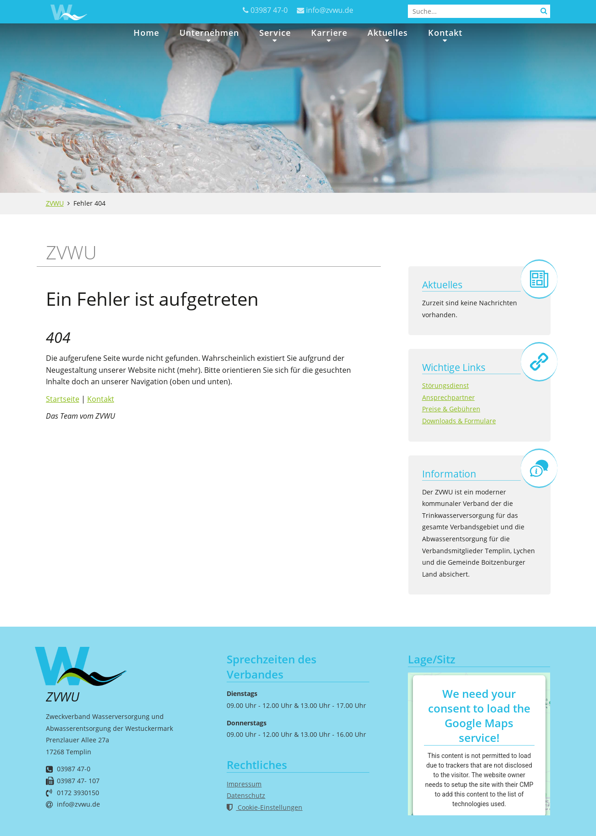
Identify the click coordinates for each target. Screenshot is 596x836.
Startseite (62, 399)
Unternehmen (209, 32)
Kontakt (445, 32)
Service (275, 32)
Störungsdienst (445, 385)
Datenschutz (246, 795)
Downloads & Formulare (459, 420)
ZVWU (55, 203)
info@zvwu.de (329, 10)
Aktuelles (388, 32)
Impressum (244, 784)
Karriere (329, 32)
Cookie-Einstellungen (264, 807)
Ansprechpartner (448, 397)
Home (146, 32)
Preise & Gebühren (451, 408)
